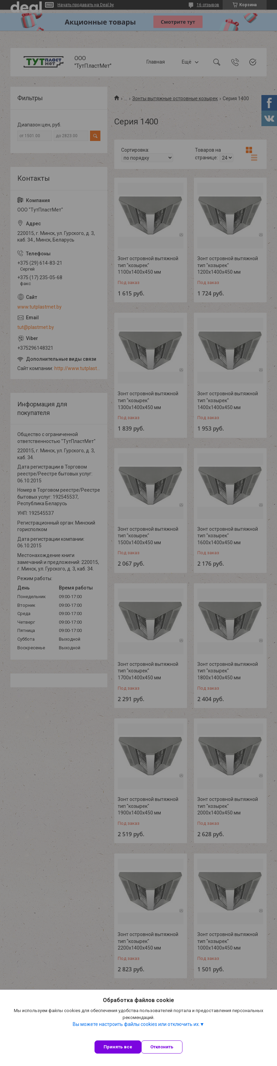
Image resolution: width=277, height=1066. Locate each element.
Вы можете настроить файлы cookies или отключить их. (136, 1024)
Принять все (118, 1046)
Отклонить (161, 1046)
